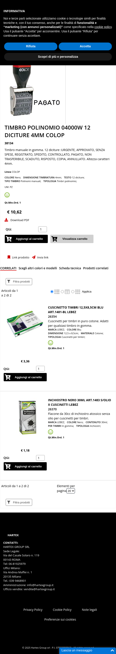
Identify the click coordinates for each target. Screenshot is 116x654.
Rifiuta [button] (31, 46)
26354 (52, 316)
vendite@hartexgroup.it (39, 589)
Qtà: (9, 229)
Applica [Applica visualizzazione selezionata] (86, 291)
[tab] (8, 269)
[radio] (51, 291)
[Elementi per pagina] (70, 490)
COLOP (16, 171)
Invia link (42, 257)
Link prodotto (20, 257)
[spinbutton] (43, 229)
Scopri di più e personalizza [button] (58, 56)
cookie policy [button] (103, 27)
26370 (52, 409)
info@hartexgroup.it (39, 585)
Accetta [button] (85, 46)
